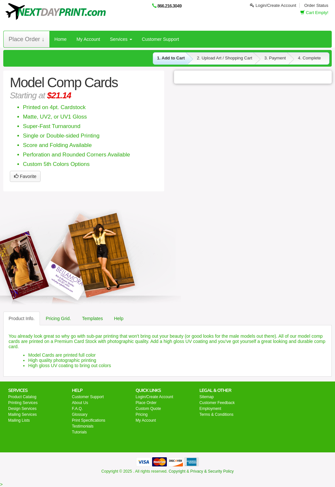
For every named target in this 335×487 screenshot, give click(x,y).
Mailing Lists (19, 420)
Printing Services (23, 402)
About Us (80, 402)
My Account (88, 39)
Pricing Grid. (58, 318)
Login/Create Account (273, 5)
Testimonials (83, 426)
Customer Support (160, 39)
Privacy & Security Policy (212, 471)
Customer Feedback (217, 402)
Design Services (22, 408)
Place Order (146, 402)
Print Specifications (88, 420)
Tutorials (79, 432)
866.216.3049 (169, 5)
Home (60, 39)
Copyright (176, 471)
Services (121, 39)
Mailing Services (22, 414)
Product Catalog (22, 397)
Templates (92, 318)
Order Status (316, 5)
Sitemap (206, 397)
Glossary (79, 414)
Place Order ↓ (26, 39)
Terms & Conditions (216, 414)
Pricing (142, 414)
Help (118, 318)
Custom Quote (148, 408)
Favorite (25, 176)
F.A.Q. (77, 408)
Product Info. (21, 318)
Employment (210, 408)
